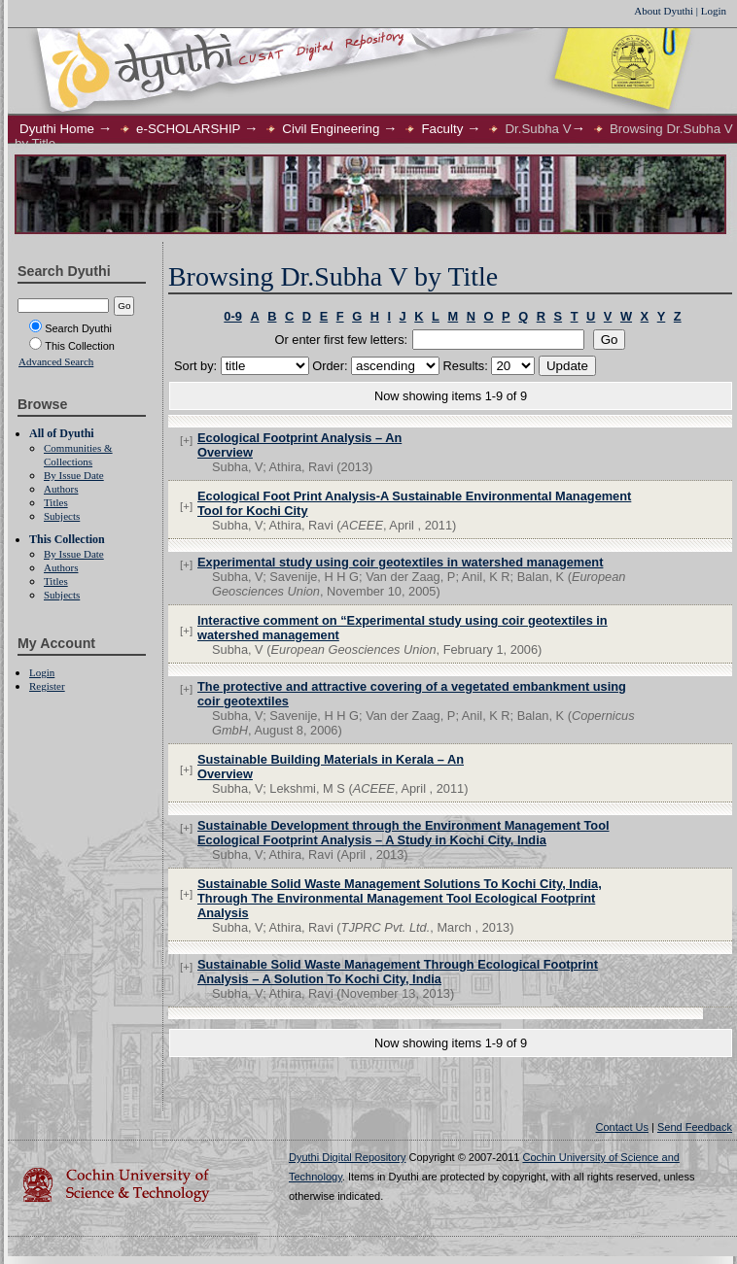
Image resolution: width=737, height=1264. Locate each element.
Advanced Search (55, 361)
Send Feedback (694, 1127)
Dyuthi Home (56, 128)
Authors (61, 489)
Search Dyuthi (70, 328)
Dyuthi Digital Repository (347, 1157)
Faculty (442, 128)
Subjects (62, 516)
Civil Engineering (330, 128)
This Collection (72, 346)
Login (713, 11)
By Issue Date (74, 475)
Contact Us (622, 1127)
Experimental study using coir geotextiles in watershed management (400, 562)
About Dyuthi (663, 11)
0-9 (233, 316)
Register (47, 686)
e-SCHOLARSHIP (188, 128)
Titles (56, 502)
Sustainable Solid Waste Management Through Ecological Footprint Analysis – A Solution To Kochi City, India (397, 971)
